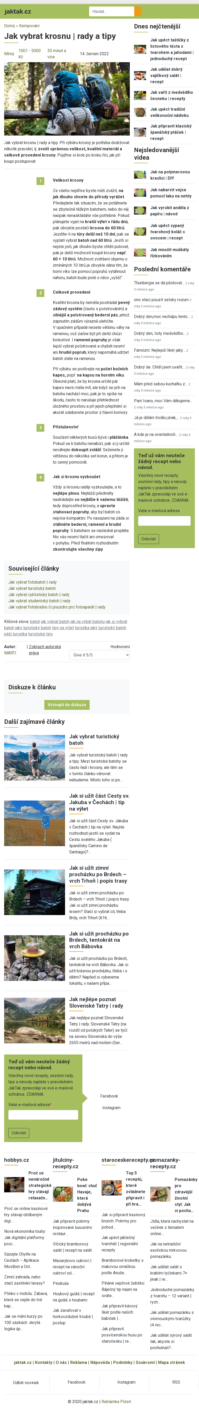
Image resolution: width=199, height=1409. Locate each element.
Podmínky (122, 1362)
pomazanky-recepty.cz (165, 1163)
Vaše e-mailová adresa (29, 1104)
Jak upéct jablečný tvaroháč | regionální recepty (120, 1243)
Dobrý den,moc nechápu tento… (162, 316)
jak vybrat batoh (55, 621)
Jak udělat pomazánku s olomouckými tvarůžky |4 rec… (172, 1318)
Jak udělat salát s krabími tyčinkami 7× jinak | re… (168, 1273)
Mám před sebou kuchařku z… (161, 383)
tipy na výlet (63, 627)
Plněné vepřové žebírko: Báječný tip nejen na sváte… (123, 1289)
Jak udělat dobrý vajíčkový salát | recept (166, 75)
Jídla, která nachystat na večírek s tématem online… (172, 1227)
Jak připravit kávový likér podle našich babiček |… (120, 1312)
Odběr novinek (26, 1382)
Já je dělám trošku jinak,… (156, 417)
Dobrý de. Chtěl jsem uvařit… (159, 367)
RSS (176, 1382)
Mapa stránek (171, 1362)
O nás (61, 1362)
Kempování (29, 25)
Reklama (78, 1362)
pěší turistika (15, 634)
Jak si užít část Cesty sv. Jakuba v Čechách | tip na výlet (99, 802)
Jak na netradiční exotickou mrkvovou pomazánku (168, 1250)
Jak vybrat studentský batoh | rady (39, 600)
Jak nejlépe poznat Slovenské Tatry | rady (96, 1002)
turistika (82, 627)
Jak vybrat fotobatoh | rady (32, 582)
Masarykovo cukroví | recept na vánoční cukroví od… (72, 1267)
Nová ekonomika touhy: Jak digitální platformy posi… (25, 1237)
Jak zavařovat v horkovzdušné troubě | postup (73, 1316)
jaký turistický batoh (33, 627)
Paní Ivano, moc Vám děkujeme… (163, 400)
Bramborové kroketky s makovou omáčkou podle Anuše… (123, 1266)
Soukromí (145, 1362)
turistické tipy (40, 634)
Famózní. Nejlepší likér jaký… (159, 350)
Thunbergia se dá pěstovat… (159, 282)
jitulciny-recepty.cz (66, 1163)
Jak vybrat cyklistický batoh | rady (38, 594)
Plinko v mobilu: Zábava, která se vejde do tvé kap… (26, 1299)
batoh (35, 621)
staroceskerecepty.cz (128, 1160)
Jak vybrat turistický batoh (32, 588)
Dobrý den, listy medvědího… (160, 333)
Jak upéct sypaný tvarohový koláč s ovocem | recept (167, 231)
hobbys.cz (16, 1160)
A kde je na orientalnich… (156, 434)
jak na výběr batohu (87, 621)
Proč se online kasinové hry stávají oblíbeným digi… (26, 1214)
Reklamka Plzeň (116, 1401)
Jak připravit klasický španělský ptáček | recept (170, 132)
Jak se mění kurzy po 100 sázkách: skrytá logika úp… (23, 1322)
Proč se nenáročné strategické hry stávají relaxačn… (40, 1185)
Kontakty (43, 1362)
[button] (67, 98)
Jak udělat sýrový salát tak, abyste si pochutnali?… (171, 1341)
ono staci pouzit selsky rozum (161, 299)
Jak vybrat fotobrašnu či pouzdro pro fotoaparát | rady (56, 607)
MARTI (10, 652)
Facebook (109, 1096)
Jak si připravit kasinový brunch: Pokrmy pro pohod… (123, 1221)
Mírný (9, 53)
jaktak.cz (23, 1362)
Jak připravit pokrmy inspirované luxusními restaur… (72, 1227)
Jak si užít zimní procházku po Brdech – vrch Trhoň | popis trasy (98, 874)
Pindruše (61, 1283)
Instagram (111, 1107)
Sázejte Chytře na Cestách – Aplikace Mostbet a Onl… (21, 1260)
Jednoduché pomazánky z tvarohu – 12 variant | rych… (172, 1296)
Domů (9, 25)
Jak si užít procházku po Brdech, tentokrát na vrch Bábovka (99, 940)
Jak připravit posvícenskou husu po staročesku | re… (122, 1335)
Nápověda (100, 1362)
